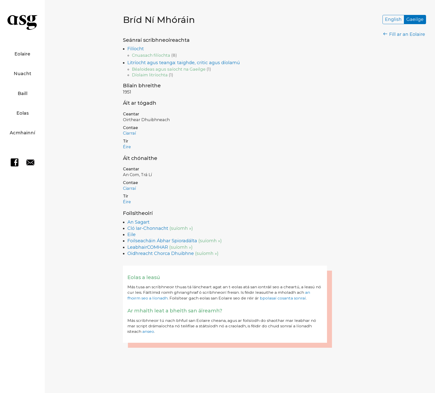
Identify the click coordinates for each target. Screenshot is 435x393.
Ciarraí (129, 133)
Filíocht (135, 48)
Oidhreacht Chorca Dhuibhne (160, 253)
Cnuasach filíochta (151, 55)
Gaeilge (415, 19)
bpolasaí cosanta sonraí (283, 298)
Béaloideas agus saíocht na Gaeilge (169, 69)
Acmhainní (22, 133)
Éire (127, 146)
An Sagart (138, 222)
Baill (22, 93)
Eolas (22, 113)
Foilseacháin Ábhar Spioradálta (162, 241)
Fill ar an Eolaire (404, 34)
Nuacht (22, 73)
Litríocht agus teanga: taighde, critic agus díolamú (183, 62)
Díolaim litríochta (150, 74)
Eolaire (22, 54)
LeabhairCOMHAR (147, 247)
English (393, 19)
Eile (131, 234)
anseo (148, 331)
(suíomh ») (181, 228)
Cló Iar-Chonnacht (147, 228)
